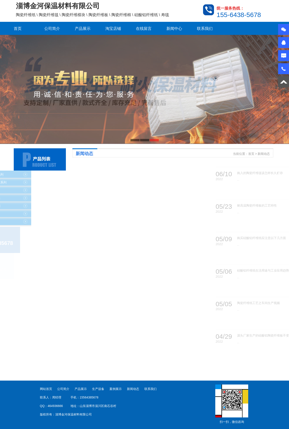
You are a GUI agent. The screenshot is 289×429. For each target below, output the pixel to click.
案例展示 (115, 389)
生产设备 (98, 389)
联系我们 (205, 28)
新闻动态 (133, 389)
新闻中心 (174, 28)
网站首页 (46, 389)
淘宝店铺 (113, 28)
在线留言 (144, 28)
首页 (18, 28)
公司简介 (52, 28)
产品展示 (83, 28)
